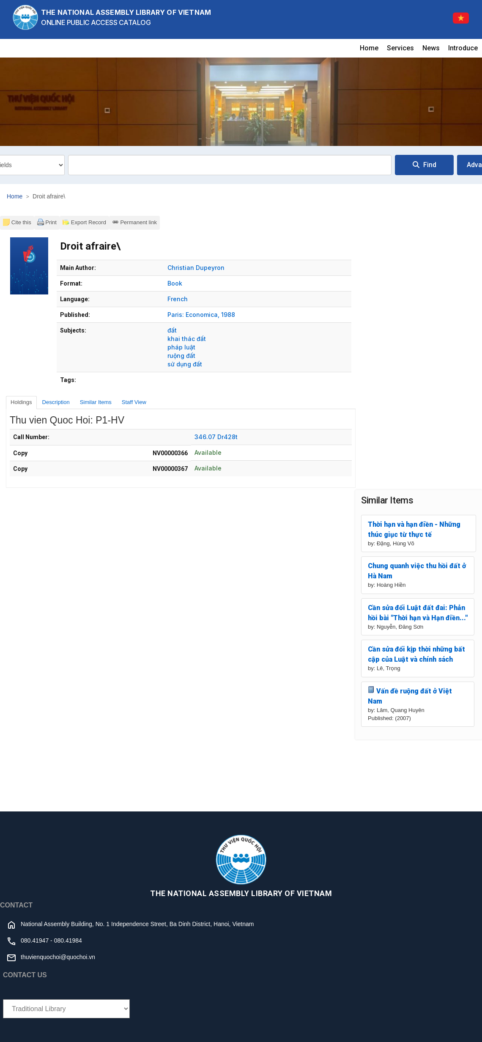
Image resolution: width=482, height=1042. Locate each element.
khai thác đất (186, 338)
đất (172, 330)
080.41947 (35, 940)
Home (369, 48)
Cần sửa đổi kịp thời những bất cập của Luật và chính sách (416, 654)
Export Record (84, 222)
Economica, (202, 314)
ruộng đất (181, 355)
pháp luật (181, 347)
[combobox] (230, 165)
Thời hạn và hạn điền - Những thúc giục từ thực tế (414, 529)
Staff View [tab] (134, 402)
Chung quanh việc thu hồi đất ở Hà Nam (417, 571)
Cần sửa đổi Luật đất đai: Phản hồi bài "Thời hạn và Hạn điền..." (418, 613)
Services (400, 48)
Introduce (463, 48)
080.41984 (68, 940)
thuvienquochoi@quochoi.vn (58, 957)
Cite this (17, 222)
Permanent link (134, 222)
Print (47, 222)
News (431, 48)
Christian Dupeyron (196, 267)
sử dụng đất (184, 364)
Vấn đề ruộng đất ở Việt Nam (410, 695)
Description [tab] (56, 402)
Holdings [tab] (21, 402)
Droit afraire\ (49, 196)
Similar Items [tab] (96, 402)
